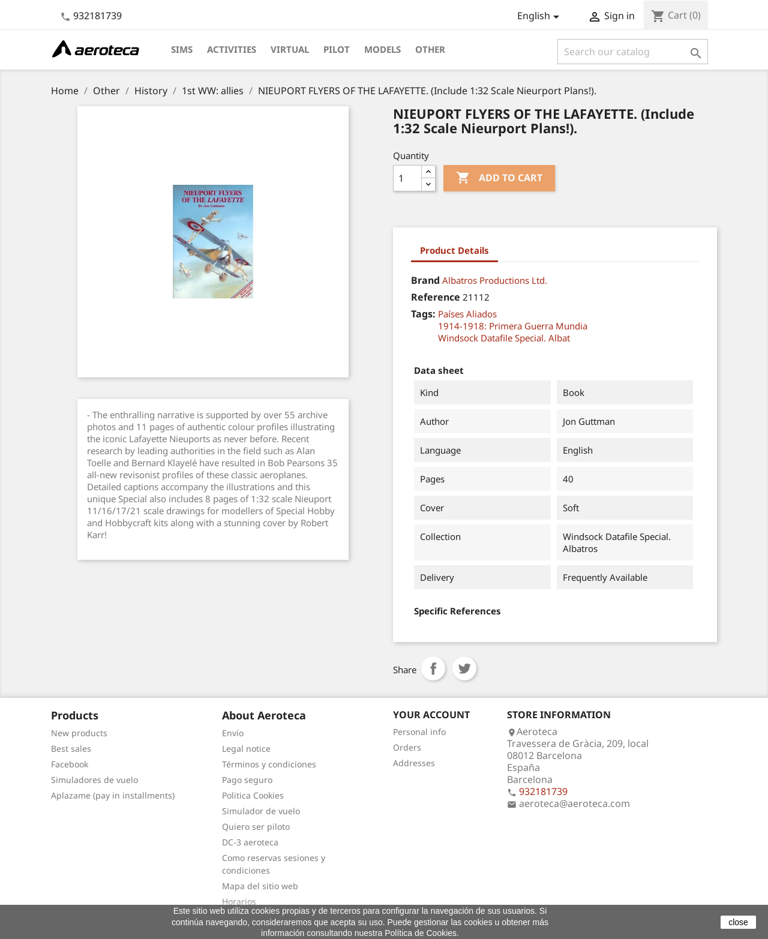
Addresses (414, 763)
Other (430, 49)
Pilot (336, 49)
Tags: (423, 314)
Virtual (290, 49)
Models (382, 49)
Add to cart (499, 178)
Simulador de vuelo (261, 811)
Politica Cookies (253, 795)
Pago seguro (247, 779)
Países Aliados (467, 314)
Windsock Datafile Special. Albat (504, 338)
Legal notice (246, 748)
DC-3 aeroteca (250, 842)
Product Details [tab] (454, 250)
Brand (425, 280)
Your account (431, 714)
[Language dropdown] (540, 17)
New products (79, 733)
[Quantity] (407, 178)
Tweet (464, 668)
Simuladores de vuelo (94, 779)
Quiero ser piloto (256, 826)
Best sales (71, 748)
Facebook (69, 764)
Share (433, 668)
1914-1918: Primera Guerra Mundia (512, 326)
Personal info (419, 731)
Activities (231, 49)
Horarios (239, 901)
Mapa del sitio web (260, 886)
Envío (233, 733)
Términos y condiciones (269, 764)
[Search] (632, 51)
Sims (182, 49)
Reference (435, 297)
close (738, 922)
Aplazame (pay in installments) (113, 795)
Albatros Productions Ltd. (494, 280)
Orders (407, 747)
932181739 (97, 15)
